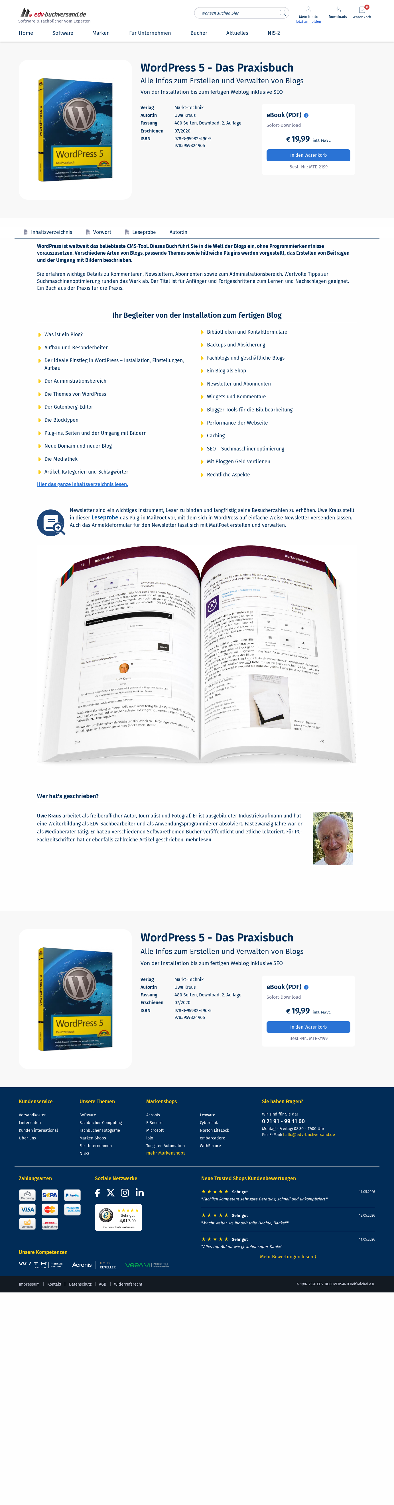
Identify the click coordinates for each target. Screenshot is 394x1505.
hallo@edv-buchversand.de (309, 1134)
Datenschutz (80, 1284)
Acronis (153, 1115)
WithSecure (210, 1145)
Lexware (207, 1115)
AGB (102, 1284)
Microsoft (155, 1130)
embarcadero (212, 1138)
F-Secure (154, 1122)
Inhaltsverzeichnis (48, 232)
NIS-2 (84, 1153)
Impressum (29, 1284)
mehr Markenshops (165, 1153)
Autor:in (178, 232)
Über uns (27, 1138)
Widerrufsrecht (128, 1284)
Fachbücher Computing (101, 1122)
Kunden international (38, 1130)
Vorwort (98, 232)
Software (88, 1115)
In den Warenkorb (308, 155)
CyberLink (209, 1122)
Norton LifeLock (214, 1130)
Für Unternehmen (96, 1145)
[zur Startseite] (53, 16)
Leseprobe (140, 232)
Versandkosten (32, 1115)
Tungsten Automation (165, 1145)
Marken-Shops (93, 1138)
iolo (149, 1138)
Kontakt (54, 1284)
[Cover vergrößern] (75, 130)
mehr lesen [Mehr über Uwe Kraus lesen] (198, 840)
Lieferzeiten (30, 1122)
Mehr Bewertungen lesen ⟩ (288, 1256)
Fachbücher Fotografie (100, 1130)
